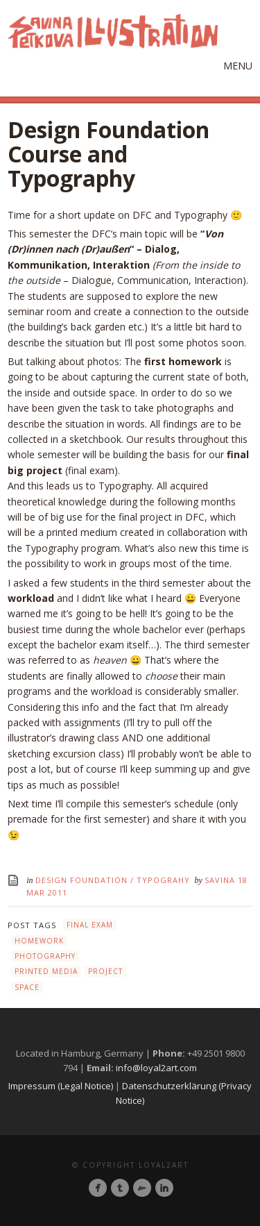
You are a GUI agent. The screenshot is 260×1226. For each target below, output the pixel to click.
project (105, 971)
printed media (46, 971)
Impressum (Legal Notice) (60, 1086)
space (27, 987)
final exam (90, 925)
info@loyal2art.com (156, 1067)
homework (39, 941)
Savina (221, 880)
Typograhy (163, 880)
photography (45, 956)
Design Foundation (81, 880)
